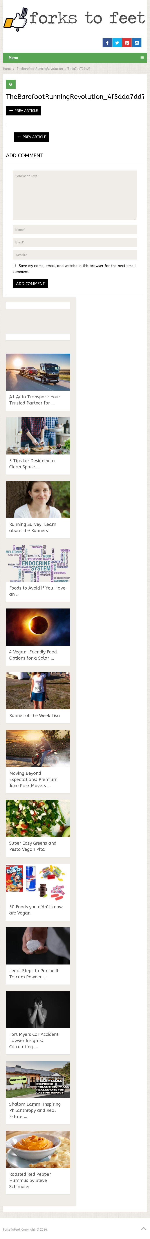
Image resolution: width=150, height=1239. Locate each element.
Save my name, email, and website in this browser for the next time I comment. (74, 269)
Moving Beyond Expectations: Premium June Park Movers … (33, 779)
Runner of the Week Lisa (34, 715)
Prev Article (23, 111)
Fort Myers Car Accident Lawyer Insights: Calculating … (33, 1040)
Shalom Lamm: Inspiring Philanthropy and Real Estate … (35, 1110)
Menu (13, 58)
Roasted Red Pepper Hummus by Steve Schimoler (30, 1180)
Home (7, 69)
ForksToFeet (11, 1230)
